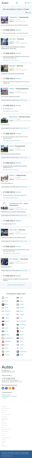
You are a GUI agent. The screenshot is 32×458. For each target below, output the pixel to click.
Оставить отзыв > (22, 100)
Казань (3, 421)
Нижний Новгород (6, 429)
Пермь (28, 2)
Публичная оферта (6, 395)
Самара (3, 439)
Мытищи (4, 427)
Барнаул (4, 412)
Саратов (4, 441)
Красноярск (4, 425)
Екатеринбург (5, 418)
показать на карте (18, 381)
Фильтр (28, 12)
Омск (3, 433)
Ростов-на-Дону (5, 437)
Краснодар (4, 423)
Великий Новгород (6, 414)
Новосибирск (5, 431)
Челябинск (4, 446)
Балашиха (4, 410)
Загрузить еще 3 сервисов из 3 (16, 284)
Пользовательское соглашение (9, 396)
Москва (3, 406)
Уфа (3, 443)
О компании (4, 397)
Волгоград (4, 416)
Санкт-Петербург (6, 408)
